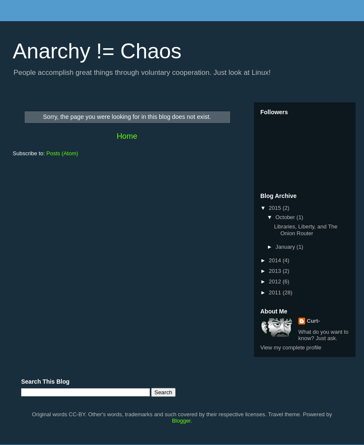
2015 (276, 208)
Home (127, 136)
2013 (276, 271)
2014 (276, 260)
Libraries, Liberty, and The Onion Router (305, 229)
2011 (276, 292)
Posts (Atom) (62, 153)
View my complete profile (290, 347)
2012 (276, 281)
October (286, 217)
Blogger (181, 421)
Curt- (313, 321)
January (286, 247)
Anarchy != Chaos (97, 51)
